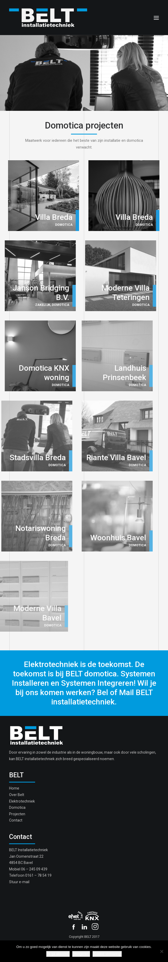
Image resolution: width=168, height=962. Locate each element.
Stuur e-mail (19, 882)
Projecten (17, 814)
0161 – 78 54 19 (38, 875)
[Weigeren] (161, 951)
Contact (15, 820)
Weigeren (81, 954)
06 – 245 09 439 (34, 869)
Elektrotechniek (22, 801)
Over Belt (16, 795)
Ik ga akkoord (58, 954)
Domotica (17, 807)
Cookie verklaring (107, 954)
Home (14, 788)
